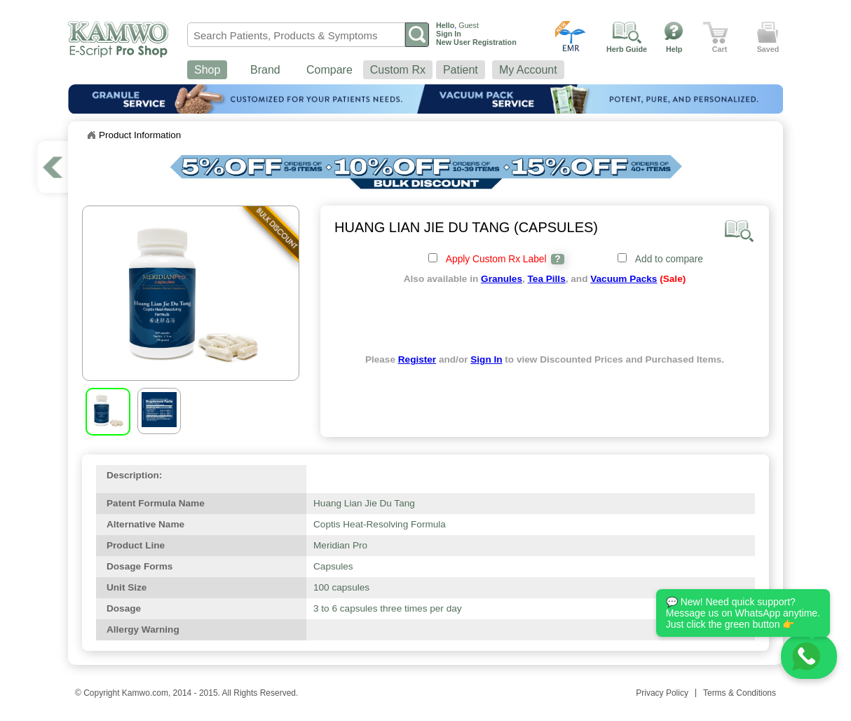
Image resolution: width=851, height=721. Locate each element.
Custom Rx (398, 70)
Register (417, 359)
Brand (265, 70)
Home (91, 135)
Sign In (486, 359)
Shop (207, 70)
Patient (460, 70)
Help (674, 49)
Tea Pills (547, 279)
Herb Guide (626, 49)
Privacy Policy (662, 693)
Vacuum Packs (623, 279)
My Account (528, 70)
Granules (501, 279)
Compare (329, 70)
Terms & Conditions (739, 693)
